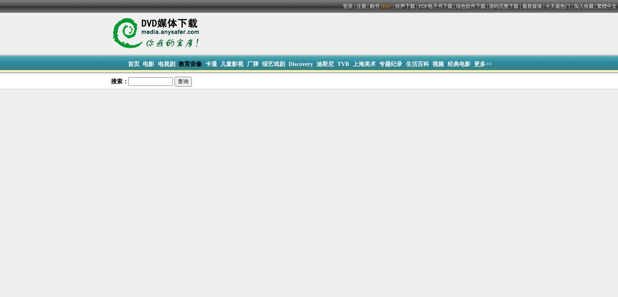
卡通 (211, 64)
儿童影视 (231, 64)
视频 (438, 64)
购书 (381, 6)
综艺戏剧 (273, 64)
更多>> (483, 64)
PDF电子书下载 (436, 6)
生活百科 (417, 64)
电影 (148, 64)
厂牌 (253, 64)
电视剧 (166, 64)
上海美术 (364, 64)
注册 (361, 6)
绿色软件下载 (471, 6)
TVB (343, 64)
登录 (348, 6)
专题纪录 (390, 64)
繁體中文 (607, 6)
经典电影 (459, 64)
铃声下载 (405, 6)
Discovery (301, 64)
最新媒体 (532, 6)
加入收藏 (584, 6)
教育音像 (190, 64)
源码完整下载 (504, 6)
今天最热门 (557, 6)
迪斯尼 (325, 64)
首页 (133, 64)
